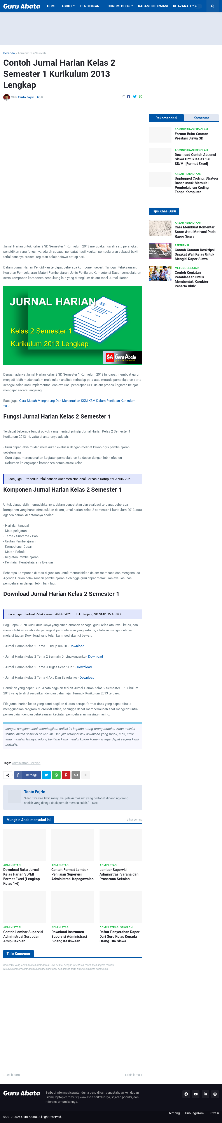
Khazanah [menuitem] (182, 6)
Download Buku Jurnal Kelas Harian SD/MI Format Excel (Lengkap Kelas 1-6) (21, 876)
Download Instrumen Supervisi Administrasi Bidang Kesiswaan (69, 936)
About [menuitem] (66, 6)
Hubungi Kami (194, 1113)
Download (77, 646)
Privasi (214, 1113)
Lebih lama (132, 1075)
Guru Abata (29, 1117)
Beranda (9, 53)
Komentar (201, 118)
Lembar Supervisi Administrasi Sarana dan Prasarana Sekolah (119, 874)
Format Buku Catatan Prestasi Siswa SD (191, 136)
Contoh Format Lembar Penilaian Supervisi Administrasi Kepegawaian (72, 874)
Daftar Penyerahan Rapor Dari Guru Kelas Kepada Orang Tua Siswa (120, 936)
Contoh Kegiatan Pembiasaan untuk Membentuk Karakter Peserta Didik (191, 279)
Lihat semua (134, 819)
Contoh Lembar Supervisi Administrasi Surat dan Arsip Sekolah (23, 936)
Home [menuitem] (51, 6)
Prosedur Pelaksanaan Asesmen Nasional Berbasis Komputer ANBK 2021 (78, 479)
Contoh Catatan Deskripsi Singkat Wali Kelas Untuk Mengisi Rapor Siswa (195, 254)
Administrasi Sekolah (31, 53)
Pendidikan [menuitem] (90, 6)
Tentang (174, 1113)
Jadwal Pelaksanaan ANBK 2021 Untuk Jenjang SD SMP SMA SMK (72, 614)
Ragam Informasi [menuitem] (153, 6)
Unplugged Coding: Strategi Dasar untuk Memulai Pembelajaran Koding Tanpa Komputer (196, 185)
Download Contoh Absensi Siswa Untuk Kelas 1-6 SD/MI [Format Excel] (195, 159)
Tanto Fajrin (34, 791)
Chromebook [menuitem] (119, 6)
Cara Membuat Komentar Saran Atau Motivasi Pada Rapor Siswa (195, 231)
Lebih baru (12, 1075)
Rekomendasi (166, 118)
